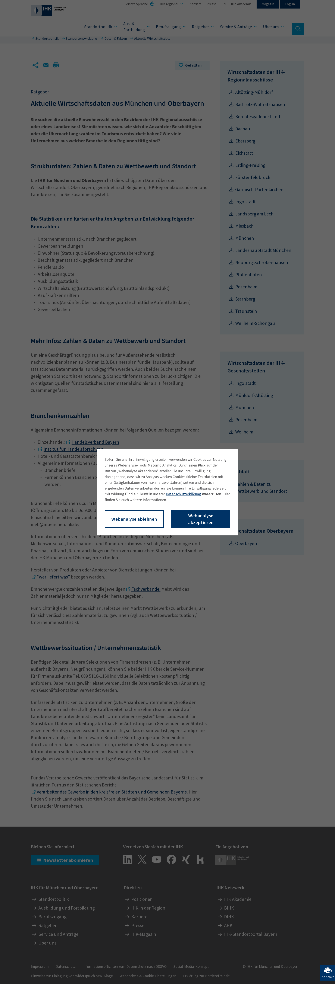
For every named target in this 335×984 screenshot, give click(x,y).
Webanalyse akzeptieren (201, 519)
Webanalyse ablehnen (134, 519)
